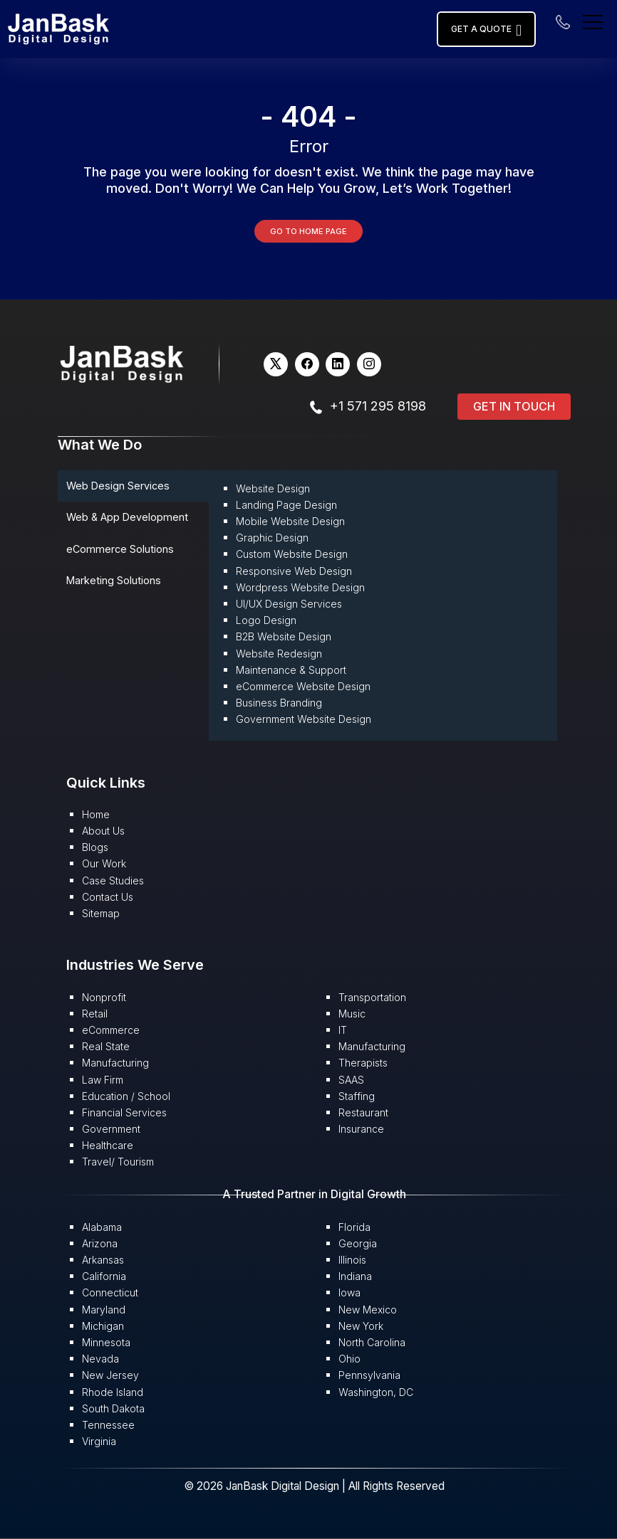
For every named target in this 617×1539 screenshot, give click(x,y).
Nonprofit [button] (104, 997)
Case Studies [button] (113, 880)
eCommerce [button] (111, 1030)
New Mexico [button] (367, 1309)
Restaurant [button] (363, 1112)
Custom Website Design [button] (292, 554)
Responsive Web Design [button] (294, 571)
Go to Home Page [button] (308, 231)
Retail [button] (95, 1014)
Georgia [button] (357, 1243)
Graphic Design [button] (272, 537)
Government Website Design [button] (303, 719)
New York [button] (360, 1326)
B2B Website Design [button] (283, 636)
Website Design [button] (273, 488)
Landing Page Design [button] (286, 505)
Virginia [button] (99, 1441)
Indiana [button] (355, 1276)
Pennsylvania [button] (369, 1375)
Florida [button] (354, 1227)
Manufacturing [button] (115, 1063)
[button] (58, 28)
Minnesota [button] (106, 1342)
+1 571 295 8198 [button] (378, 405)
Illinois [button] (352, 1260)
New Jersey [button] (110, 1375)
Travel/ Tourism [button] (118, 1161)
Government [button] (111, 1129)
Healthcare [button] (107, 1145)
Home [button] (96, 814)
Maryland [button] (103, 1309)
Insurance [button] (361, 1129)
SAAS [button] (351, 1080)
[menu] (593, 20)
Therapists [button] (363, 1063)
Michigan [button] (103, 1326)
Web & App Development (127, 517)
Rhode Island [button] (112, 1392)
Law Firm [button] (102, 1080)
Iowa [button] (349, 1292)
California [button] (104, 1276)
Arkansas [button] (103, 1260)
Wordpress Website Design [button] (300, 587)
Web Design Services (118, 486)
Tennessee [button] (108, 1425)
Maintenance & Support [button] (291, 670)
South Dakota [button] (113, 1408)
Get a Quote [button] (486, 29)
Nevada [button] (100, 1359)
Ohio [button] (349, 1359)
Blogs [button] (95, 847)
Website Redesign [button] (279, 653)
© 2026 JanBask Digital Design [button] (263, 1486)
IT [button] (342, 1030)
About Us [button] (103, 831)
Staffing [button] (356, 1096)
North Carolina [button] (371, 1342)
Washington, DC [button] (375, 1392)
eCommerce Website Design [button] (303, 686)
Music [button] (351, 1014)
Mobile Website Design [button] (290, 521)
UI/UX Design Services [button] (289, 604)
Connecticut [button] (110, 1292)
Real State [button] (106, 1046)
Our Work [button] (104, 863)
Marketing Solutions (113, 580)
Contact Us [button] (107, 897)
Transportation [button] (372, 997)
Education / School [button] (126, 1096)
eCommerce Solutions (120, 549)
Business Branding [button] (279, 703)
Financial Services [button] (124, 1112)
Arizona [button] (100, 1243)
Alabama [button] (102, 1227)
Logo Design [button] (266, 620)
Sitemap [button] (101, 913)
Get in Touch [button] (514, 406)
